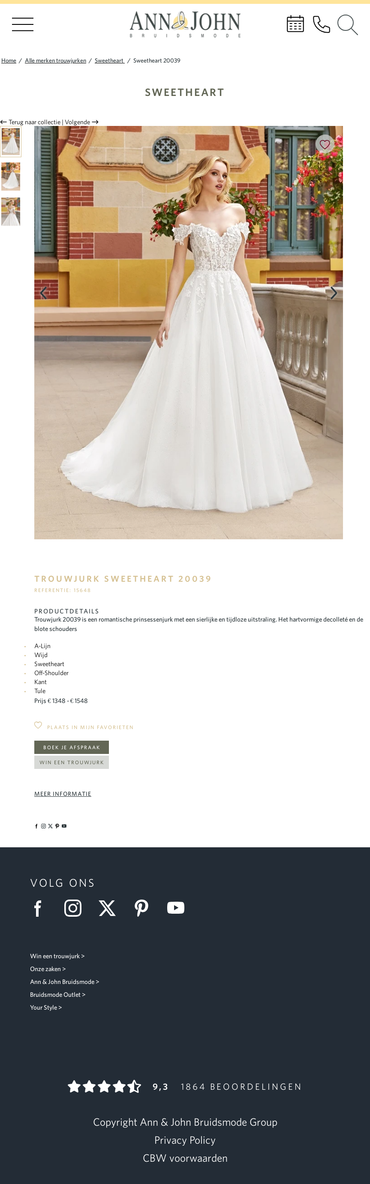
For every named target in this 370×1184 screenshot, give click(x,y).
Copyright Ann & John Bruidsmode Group (185, 1122)
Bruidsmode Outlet (55, 994)
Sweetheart (185, 92)
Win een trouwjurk (71, 762)
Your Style (43, 1007)
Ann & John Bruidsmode (62, 981)
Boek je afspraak (71, 747)
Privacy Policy (185, 1140)
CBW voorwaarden (185, 1158)
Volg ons (63, 882)
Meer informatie (62, 793)
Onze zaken (45, 968)
